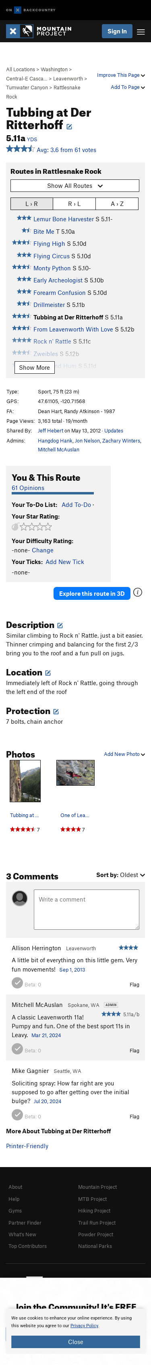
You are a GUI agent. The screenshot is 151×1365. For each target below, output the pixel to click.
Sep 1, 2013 (72, 969)
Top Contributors (27, 1246)
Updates (113, 430)
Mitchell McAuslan (58, 449)
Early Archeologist (58, 280)
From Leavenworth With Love (73, 329)
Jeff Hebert (50, 430)
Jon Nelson (87, 440)
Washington (54, 69)
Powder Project (95, 1234)
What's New (22, 1234)
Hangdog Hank (55, 440)
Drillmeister (49, 304)
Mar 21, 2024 (46, 1035)
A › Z (117, 203)
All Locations (20, 69)
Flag (134, 984)
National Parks (95, 1246)
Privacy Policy (84, 1325)
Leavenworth (68, 78)
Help (13, 1199)
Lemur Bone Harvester (63, 218)
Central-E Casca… (27, 78)
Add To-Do (76, 504)
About (15, 1187)
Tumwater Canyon (27, 87)
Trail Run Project (97, 1222)
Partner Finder (24, 1222)
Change (43, 550)
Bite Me (43, 231)
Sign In (117, 31)
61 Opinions (28, 487)
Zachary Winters (121, 440)
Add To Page (128, 87)
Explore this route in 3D (92, 593)
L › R (31, 203)
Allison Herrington (36, 947)
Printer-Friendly (27, 1145)
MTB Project (92, 1199)
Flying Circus (51, 255)
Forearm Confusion (59, 292)
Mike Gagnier (30, 1070)
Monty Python (52, 268)
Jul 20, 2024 (48, 1101)
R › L (74, 203)
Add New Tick (65, 561)
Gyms (15, 1210)
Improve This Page (121, 75)
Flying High (49, 243)
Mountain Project (97, 1187)
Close (75, 1341)
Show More (34, 367)
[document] (75, 1331)
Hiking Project (94, 1210)
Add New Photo (124, 754)
